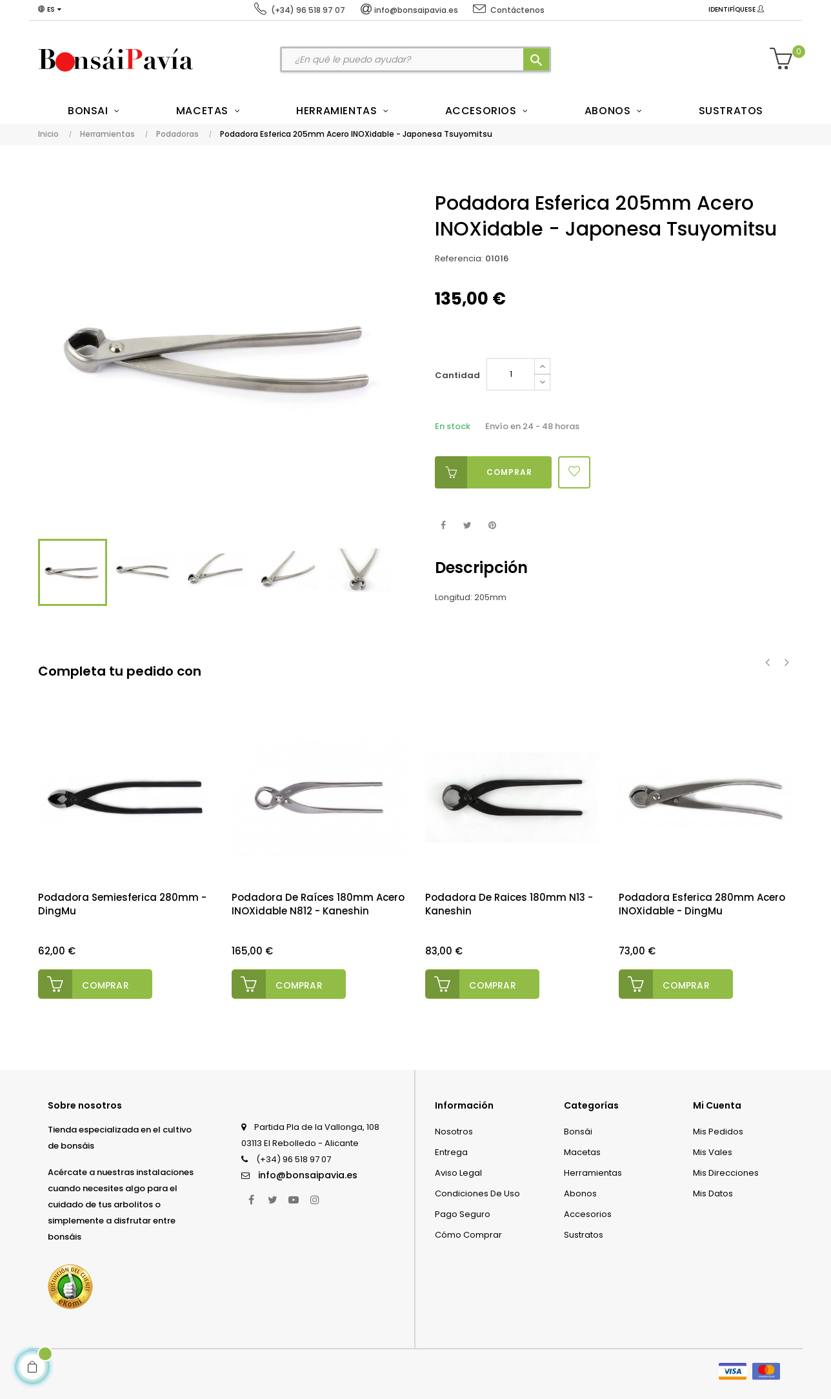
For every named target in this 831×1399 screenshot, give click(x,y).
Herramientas (593, 1172)
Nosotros (454, 1131)
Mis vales (712, 1151)
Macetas (582, 1151)
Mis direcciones (726, 1172)
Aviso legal (458, 1172)
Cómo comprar (468, 1234)
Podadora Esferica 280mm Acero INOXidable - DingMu (702, 904)
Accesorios (588, 1213)
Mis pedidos (718, 1131)
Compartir (443, 526)
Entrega (451, 1151)
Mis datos (713, 1193)
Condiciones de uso (477, 1193)
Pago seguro (462, 1213)
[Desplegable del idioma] (49, 9)
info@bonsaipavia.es (307, 1174)
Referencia (458, 258)
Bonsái (578, 1131)
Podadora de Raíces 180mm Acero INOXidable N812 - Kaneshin (318, 904)
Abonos (580, 1193)
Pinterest (492, 526)
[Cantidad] (510, 374)
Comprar (483, 472)
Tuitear (467, 526)
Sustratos (583, 1234)
